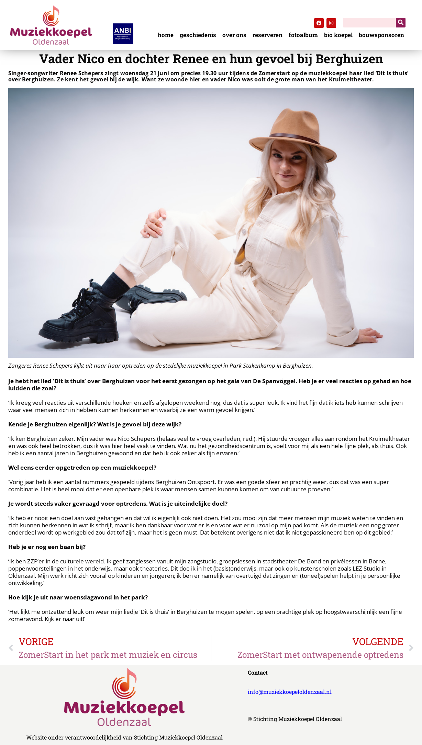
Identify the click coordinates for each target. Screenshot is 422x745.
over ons (234, 35)
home (166, 35)
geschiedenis (198, 35)
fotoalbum (303, 35)
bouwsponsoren (381, 35)
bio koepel (338, 35)
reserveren (267, 35)
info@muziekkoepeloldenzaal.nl (290, 691)
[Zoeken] (401, 22)
